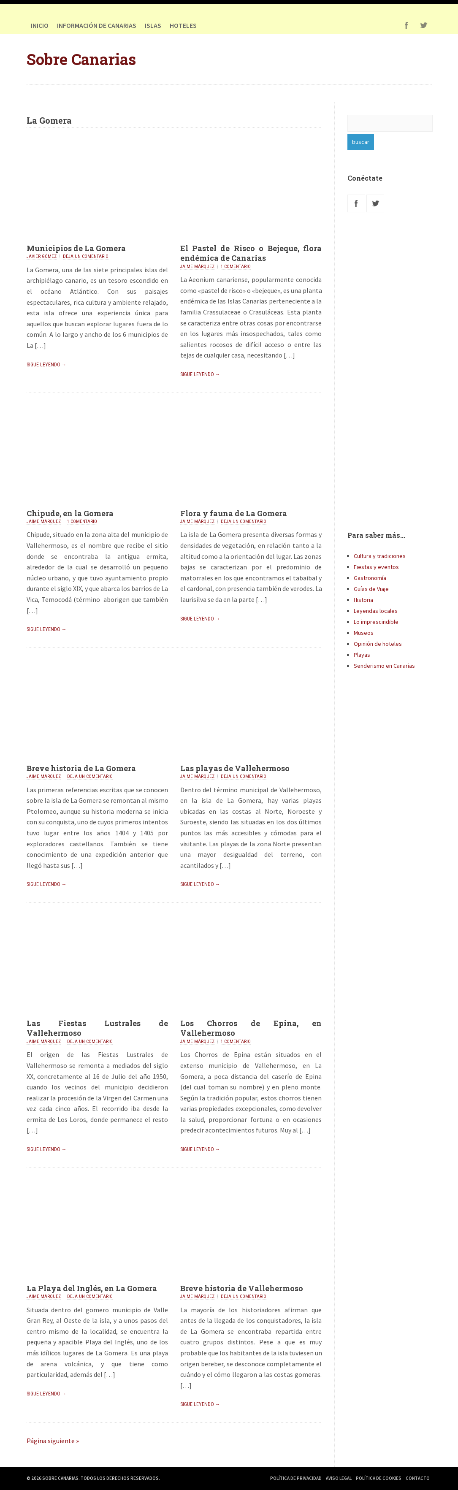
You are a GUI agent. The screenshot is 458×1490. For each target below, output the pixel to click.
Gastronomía (370, 578)
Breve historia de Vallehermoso (241, 1288)
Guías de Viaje (371, 589)
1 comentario (236, 266)
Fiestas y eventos (376, 567)
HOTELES (183, 25)
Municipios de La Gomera (76, 248)
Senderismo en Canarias (384, 665)
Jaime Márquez (197, 266)
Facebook (406, 25)
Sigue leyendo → (47, 365)
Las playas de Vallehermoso (235, 768)
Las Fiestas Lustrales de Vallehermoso (97, 1028)
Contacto (418, 1478)
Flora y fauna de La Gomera (233, 513)
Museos (364, 633)
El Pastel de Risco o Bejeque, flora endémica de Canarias (251, 253)
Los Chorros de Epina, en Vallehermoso (251, 1028)
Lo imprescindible (376, 622)
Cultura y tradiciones (380, 556)
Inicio (40, 25)
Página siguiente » (53, 1440)
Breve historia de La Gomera (81, 768)
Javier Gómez (42, 256)
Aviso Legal (339, 1478)
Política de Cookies (378, 1478)
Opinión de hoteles (378, 643)
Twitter (423, 25)
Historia (363, 600)
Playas (362, 654)
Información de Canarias (96, 25)
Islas (153, 25)
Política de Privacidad (296, 1478)
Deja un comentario (85, 256)
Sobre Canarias (81, 59)
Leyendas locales (376, 611)
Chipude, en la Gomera (70, 513)
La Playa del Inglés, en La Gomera (92, 1288)
